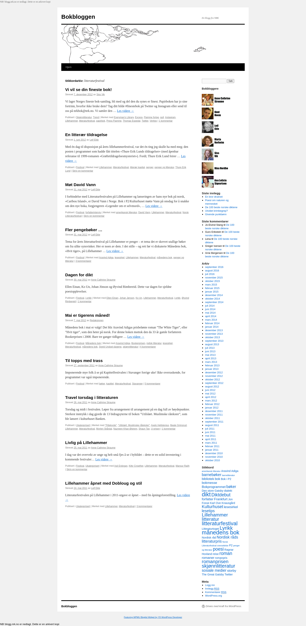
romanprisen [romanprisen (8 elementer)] (215, 561)
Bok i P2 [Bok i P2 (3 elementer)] (226, 479)
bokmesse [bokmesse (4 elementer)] (209, 483)
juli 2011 (209, 428)
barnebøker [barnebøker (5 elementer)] (211, 475)
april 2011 (210, 439)
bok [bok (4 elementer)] (217, 479)
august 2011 (212, 425)
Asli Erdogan (120, 466)
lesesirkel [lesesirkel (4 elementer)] (231, 507)
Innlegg (212, 588)
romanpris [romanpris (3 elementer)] (221, 557)
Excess (139, 117)
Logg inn (210, 585)
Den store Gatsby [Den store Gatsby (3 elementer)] (212, 490)
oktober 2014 (212, 298)
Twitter (145, 120)
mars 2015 (211, 284)
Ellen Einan (112, 298)
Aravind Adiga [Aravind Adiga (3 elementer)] (229, 471)
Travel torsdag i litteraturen (91, 397)
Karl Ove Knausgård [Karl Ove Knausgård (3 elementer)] (222, 503)
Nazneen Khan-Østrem (125, 428)
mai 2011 (210, 435)
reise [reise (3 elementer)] (216, 554)
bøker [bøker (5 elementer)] (231, 486)
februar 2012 (212, 404)
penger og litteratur (164, 167)
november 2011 (214, 414)
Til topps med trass (84, 360)
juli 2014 (209, 305)
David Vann (144, 212)
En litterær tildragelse (86, 134)
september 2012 (214, 383)
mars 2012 (211, 400)
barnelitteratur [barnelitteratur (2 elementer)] (228, 475)
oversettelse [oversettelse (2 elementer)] (222, 545)
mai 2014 (210, 312)
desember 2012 (214, 372)
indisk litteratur (154, 343)
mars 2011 (211, 442)
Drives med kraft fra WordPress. (224, 606)
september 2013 (214, 340)
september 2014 (214, 302)
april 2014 (210, 316)
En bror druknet (214, 196)
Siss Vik (100, 94)
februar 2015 (212, 288)
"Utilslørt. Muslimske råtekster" (134, 425)
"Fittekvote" (111, 425)
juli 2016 (209, 274)
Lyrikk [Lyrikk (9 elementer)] (226, 528)
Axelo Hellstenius (160, 425)
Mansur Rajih (182, 466)
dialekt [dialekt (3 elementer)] (228, 490)
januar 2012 (212, 407)
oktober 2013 (212, 337)
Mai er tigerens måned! (87, 315)
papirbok (100, 120)
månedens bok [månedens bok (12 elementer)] (220, 532)
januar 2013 (212, 368)
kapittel (110, 383)
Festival (80, 167)
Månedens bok (93, 343)
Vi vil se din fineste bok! (88, 89)
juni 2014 (210, 309)
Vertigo (153, 120)
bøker (102, 383)
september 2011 (214, 421)
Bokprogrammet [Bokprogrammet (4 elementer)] (214, 487)
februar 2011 (212, 446)
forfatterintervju (93, 212)
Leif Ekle (94, 139)
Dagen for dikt (79, 275)
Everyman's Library (124, 117)
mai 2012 (210, 393)
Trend (96, 117)
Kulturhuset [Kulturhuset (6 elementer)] (212, 506)
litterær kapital (137, 167)
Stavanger (137, 383)
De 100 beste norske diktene (221, 207)
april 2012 (210, 397)
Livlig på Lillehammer (86, 442)
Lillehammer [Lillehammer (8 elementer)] (215, 514)
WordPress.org (213, 595)
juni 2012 (210, 390)
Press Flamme (113, 120)
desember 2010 (214, 453)
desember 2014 (214, 295)
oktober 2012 (212, 379)
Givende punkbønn (216, 214)
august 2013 (212, 344)
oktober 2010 (212, 460)
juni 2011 (210, 432)
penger (149, 167)
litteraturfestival (87, 120)
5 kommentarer (152, 383)
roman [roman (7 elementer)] (225, 553)
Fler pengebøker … (83, 229)
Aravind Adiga (106, 257)
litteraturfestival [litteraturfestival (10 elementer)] (220, 523)
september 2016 (214, 267)
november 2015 (214, 277)
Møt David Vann (80, 184)
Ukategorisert (83, 425)
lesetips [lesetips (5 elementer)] (208, 511)
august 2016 (212, 270)
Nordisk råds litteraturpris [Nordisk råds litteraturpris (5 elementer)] (220, 539)
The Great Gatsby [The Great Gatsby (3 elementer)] (213, 574)
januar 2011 (212, 449)
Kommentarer (215, 592)
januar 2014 (212, 326)
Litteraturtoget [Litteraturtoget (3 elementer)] (210, 528)
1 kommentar (166, 120)
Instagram (170, 117)
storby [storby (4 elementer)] (231, 570)
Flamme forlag (151, 117)
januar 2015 (212, 291)
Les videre (125, 110)
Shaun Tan (144, 428)
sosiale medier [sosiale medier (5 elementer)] (214, 570)
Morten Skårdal (104, 428)
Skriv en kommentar (82, 170)
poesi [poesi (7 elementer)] (218, 549)
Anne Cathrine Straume (103, 279)
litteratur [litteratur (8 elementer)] (210, 519)
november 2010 (214, 456)
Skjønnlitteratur (84, 117)
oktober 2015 (212, 281)
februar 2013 (212, 365)
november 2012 (214, 376)
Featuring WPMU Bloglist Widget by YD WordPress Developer (153, 617)
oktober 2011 (212, 418)
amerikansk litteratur (126, 212)
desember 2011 (214, 411)
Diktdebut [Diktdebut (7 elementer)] (220, 494)
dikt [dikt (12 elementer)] (206, 494)
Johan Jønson (127, 298)
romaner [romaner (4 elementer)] (208, 558)
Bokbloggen (78, 16)
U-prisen (155, 428)
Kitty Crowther (136, 466)
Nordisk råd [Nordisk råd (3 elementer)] (209, 537)
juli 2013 (209, 347)
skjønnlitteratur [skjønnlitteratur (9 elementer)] (218, 566)
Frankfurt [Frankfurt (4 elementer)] (221, 499)
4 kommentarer (148, 346)
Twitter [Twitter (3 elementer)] (229, 574)
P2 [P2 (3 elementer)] (230, 545)
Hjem (68, 67)
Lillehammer (71, 120)
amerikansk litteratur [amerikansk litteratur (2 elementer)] (211, 471)
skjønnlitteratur (130, 346)
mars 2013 (211, 361)
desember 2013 (214, 330)
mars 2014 (211, 319)
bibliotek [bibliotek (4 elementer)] (208, 479)
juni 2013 (210, 351)
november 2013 (214, 333)
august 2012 (212, 386)
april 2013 (210, 358)
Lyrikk (88, 298)
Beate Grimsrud (178, 425)
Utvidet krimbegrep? (216, 210)
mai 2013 (210, 354)
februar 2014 (212, 323)
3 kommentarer (83, 261)
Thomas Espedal (131, 120)
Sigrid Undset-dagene (110, 346)
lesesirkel (120, 257)
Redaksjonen (96, 320)
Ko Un (139, 298)
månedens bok (164, 257)
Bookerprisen (138, 343)
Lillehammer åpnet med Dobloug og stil (103, 483)
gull (162, 117)
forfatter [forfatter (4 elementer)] (207, 499)
